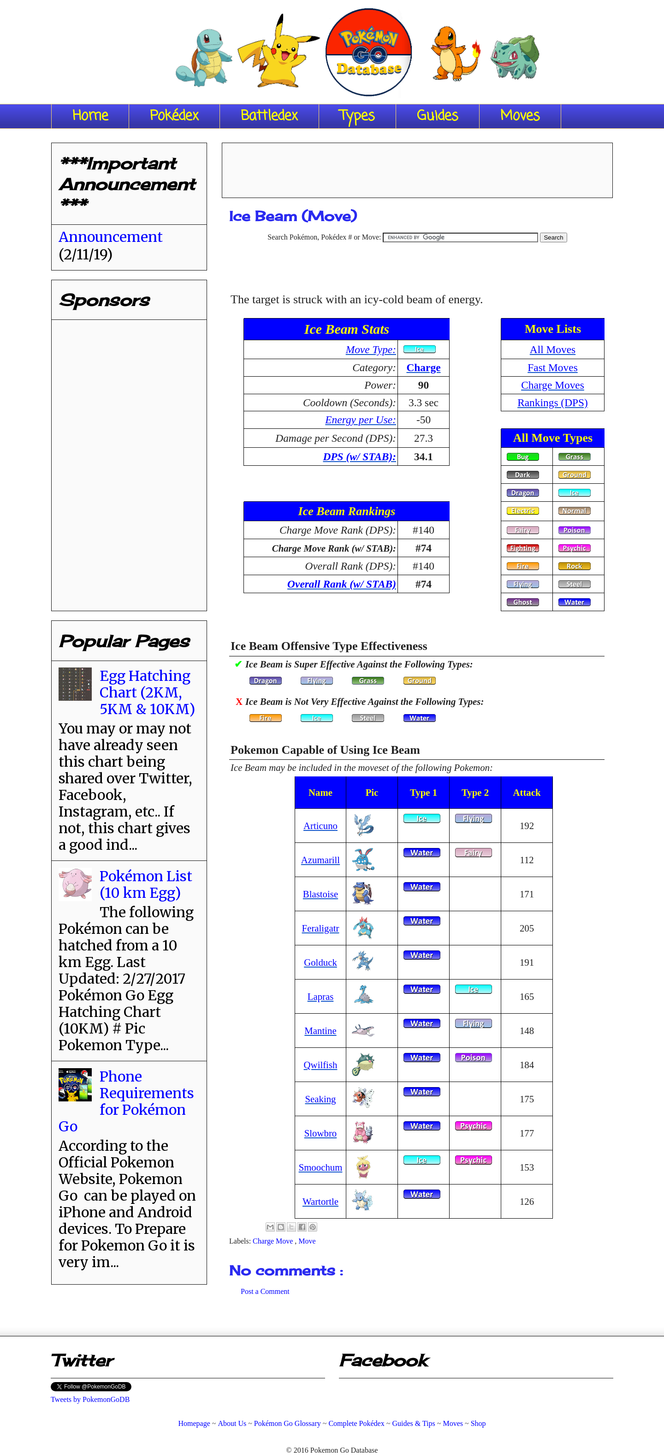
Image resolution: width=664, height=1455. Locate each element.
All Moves (552, 349)
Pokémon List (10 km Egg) (146, 884)
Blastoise (320, 894)
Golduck (320, 962)
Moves (520, 116)
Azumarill (320, 859)
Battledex (269, 116)
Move (306, 1241)
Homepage (194, 1423)
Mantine (320, 1030)
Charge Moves (552, 385)
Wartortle (320, 1201)
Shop (478, 1423)
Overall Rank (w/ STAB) (341, 584)
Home (90, 116)
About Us (232, 1423)
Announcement (111, 237)
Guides (437, 116)
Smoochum (321, 1167)
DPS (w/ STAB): (359, 457)
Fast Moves (553, 367)
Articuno (320, 825)
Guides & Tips (413, 1423)
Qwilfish (321, 1064)
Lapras (321, 996)
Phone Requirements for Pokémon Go (126, 1101)
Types (357, 116)
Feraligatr (320, 928)
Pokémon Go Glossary (287, 1423)
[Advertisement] (417, 167)
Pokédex (174, 116)
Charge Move (274, 1241)
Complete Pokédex (356, 1423)
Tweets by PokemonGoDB (90, 1399)
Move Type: (371, 349)
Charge (423, 367)
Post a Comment (265, 1291)
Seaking (320, 1099)
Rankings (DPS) (552, 403)
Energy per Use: (360, 420)
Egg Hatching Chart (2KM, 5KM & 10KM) (147, 692)
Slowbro (320, 1133)
